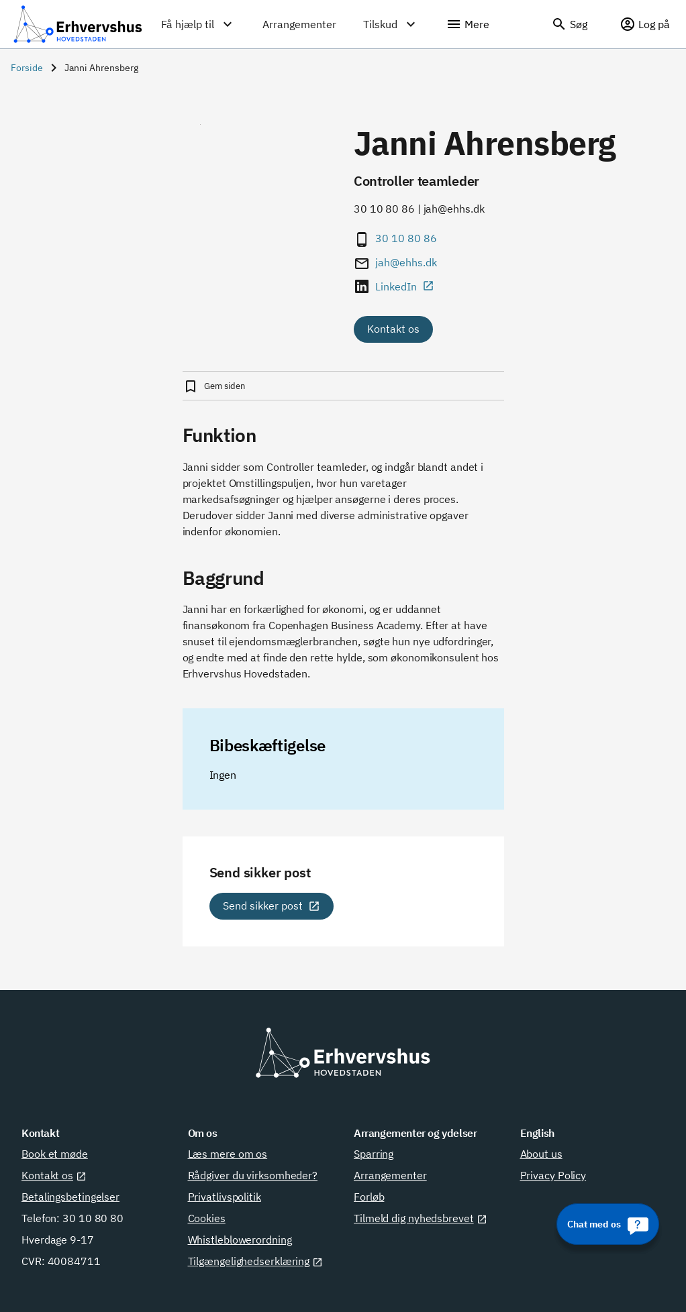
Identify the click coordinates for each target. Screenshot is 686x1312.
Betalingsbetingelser (70, 1196)
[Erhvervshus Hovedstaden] (78, 24)
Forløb (369, 1196)
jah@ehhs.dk (406, 262)
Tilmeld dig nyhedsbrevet (420, 1218)
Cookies (207, 1218)
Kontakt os (393, 328)
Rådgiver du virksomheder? (253, 1175)
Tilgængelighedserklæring (256, 1261)
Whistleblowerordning (240, 1239)
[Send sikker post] (271, 906)
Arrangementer (390, 1175)
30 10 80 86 (406, 238)
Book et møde (54, 1153)
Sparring (373, 1153)
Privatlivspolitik (224, 1196)
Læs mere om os (228, 1153)
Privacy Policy (553, 1175)
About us (541, 1153)
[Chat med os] (607, 1224)
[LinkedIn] (412, 286)
